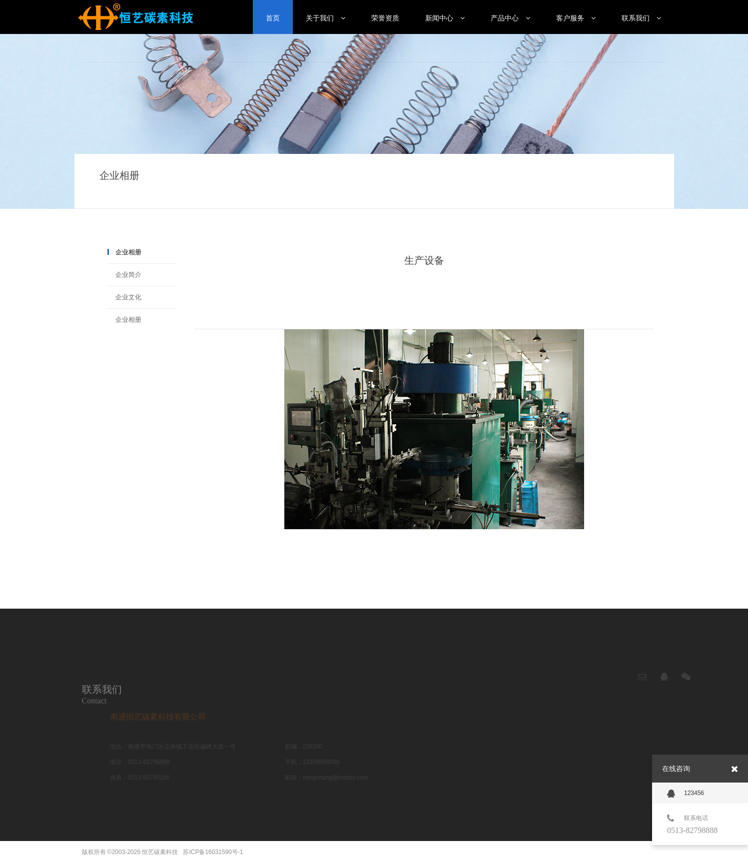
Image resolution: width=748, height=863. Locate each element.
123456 (685, 794)
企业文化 (128, 297)
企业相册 (128, 252)
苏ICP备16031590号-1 (213, 852)
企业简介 (128, 274)
